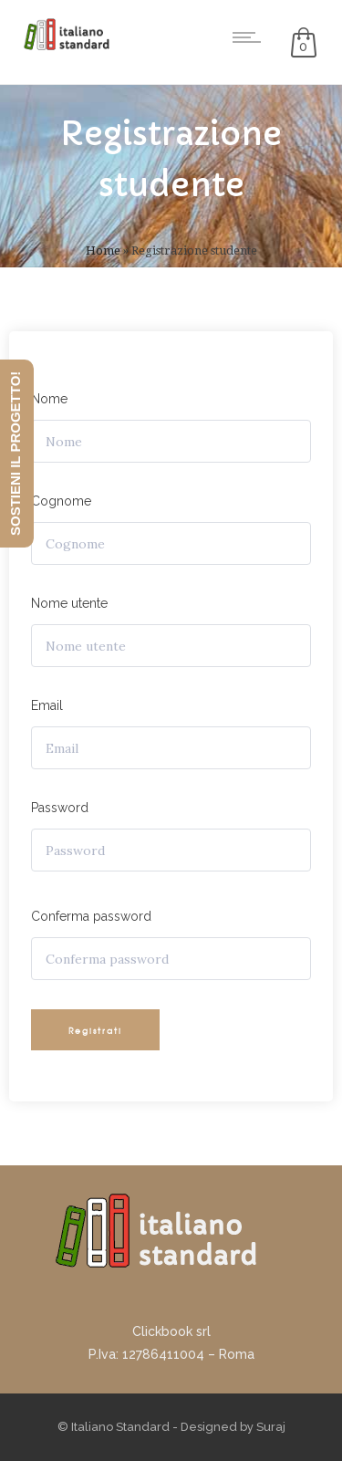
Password (59, 807)
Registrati (95, 1031)
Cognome (61, 501)
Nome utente (69, 603)
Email (47, 705)
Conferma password (91, 916)
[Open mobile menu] (251, 37)
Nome (49, 398)
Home (103, 250)
